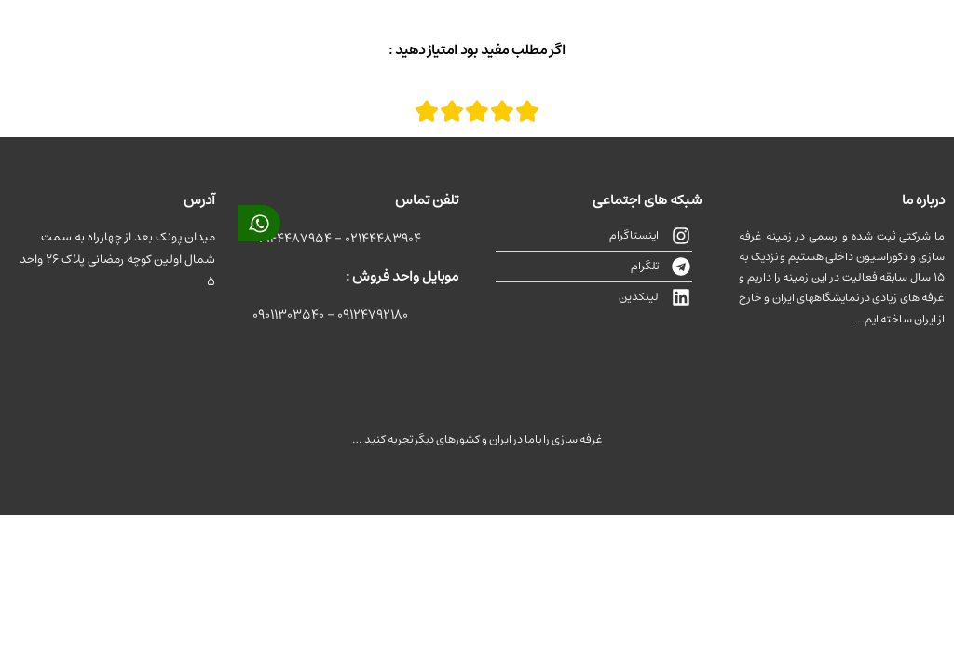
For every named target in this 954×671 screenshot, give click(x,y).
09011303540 (288, 314)
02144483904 (383, 238)
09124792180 (372, 314)
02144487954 (292, 238)
